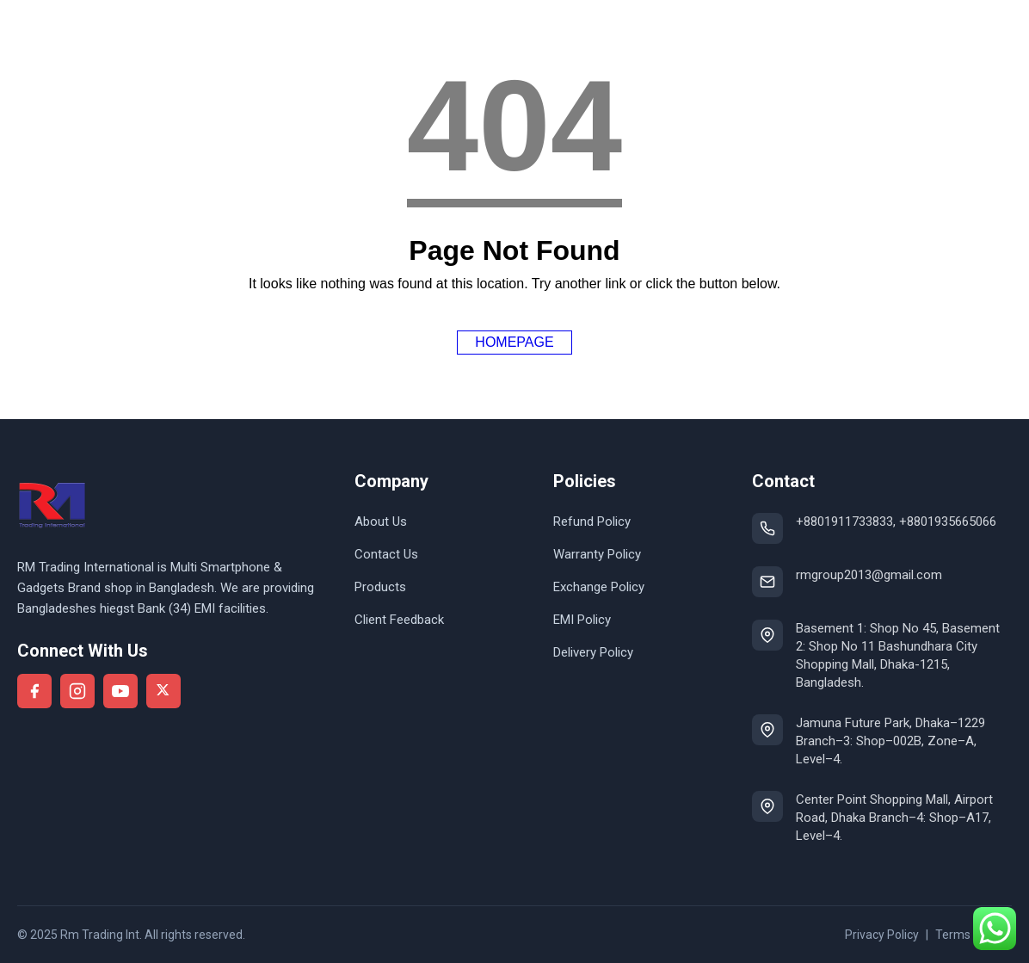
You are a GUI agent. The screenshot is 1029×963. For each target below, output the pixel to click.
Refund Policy (592, 521)
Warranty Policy (597, 554)
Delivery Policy (593, 652)
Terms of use (971, 934)
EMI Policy (582, 619)
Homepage (514, 342)
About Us (380, 521)
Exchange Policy (598, 587)
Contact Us (386, 554)
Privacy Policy (882, 934)
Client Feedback (399, 619)
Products (380, 587)
